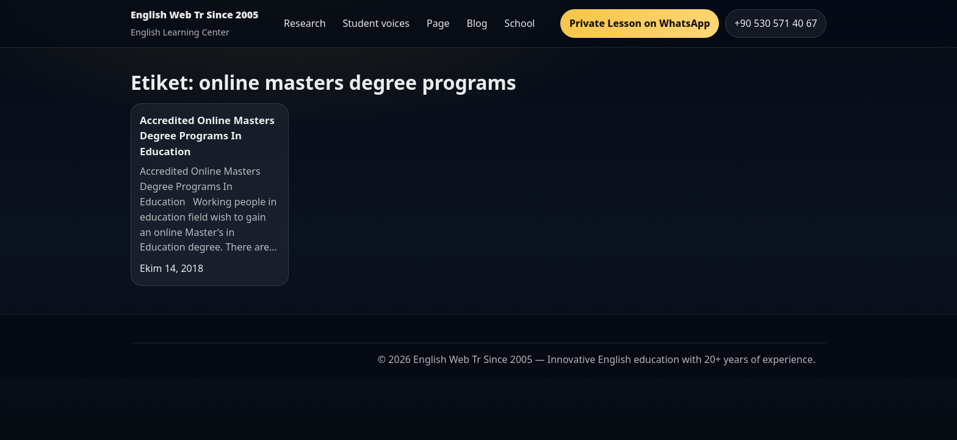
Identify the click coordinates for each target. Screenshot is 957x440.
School (520, 23)
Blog (477, 23)
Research (305, 23)
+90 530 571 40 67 (775, 23)
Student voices (376, 23)
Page (438, 23)
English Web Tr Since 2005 (195, 14)
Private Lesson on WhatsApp (639, 23)
